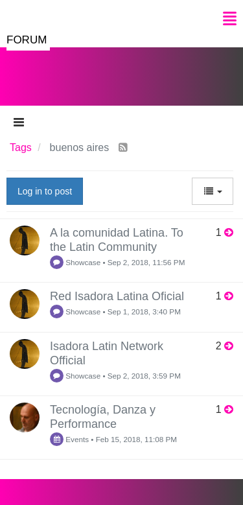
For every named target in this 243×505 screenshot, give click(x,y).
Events (69, 439)
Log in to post (44, 191)
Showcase (75, 262)
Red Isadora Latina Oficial (117, 296)
